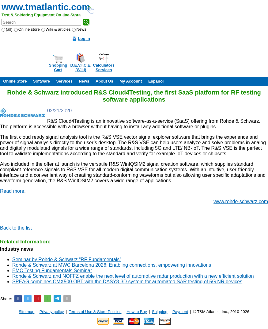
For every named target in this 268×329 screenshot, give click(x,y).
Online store (27, 29)
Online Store (15, 81)
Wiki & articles (56, 29)
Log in (84, 38)
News (79, 29)
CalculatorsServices (104, 67)
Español (156, 81)
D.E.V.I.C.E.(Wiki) (80, 67)
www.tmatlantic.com (46, 7)
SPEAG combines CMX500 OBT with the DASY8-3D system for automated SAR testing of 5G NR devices (127, 281)
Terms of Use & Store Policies (95, 311)
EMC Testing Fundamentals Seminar (52, 270)
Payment (180, 311)
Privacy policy (52, 311)
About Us (104, 81)
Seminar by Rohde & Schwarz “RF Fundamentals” (66, 259)
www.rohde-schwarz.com (240, 201)
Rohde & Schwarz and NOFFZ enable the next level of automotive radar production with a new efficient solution (133, 276)
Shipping (160, 311)
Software (41, 81)
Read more (12, 191)
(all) (7, 29)
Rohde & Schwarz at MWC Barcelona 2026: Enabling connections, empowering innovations (111, 265)
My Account (130, 81)
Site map (26, 311)
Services (64, 81)
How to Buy (136, 311)
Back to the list (16, 227)
